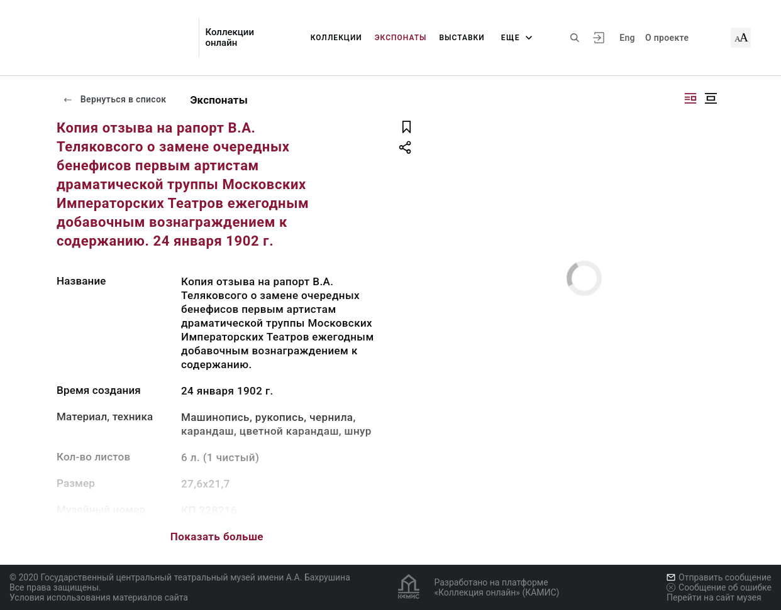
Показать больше (216, 536)
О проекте (667, 38)
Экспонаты (401, 37)
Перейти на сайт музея (714, 597)
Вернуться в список (114, 99)
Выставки (461, 37)
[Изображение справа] (690, 98)
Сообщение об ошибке (719, 587)
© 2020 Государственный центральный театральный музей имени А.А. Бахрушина (179, 577)
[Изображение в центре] (711, 98)
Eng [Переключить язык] (627, 38)
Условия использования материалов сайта (98, 597)
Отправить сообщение (719, 577)
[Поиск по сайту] (575, 38)
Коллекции (336, 37)
